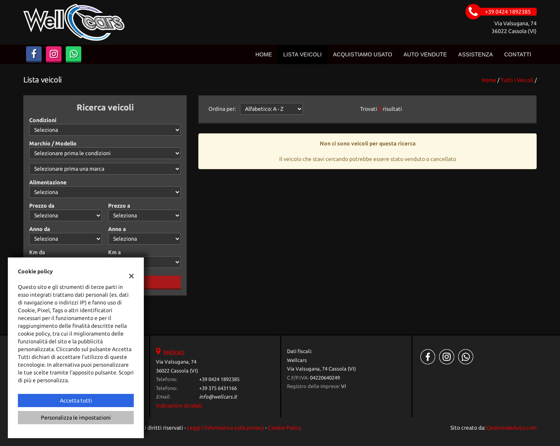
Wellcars (173, 352)
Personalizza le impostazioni (76, 418)
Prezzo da (41, 206)
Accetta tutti (76, 400)
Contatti (517, 54)
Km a (114, 252)
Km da (37, 252)
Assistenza (475, 54)
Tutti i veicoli (517, 80)
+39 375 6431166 (218, 388)
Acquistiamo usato (362, 54)
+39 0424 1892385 (219, 379)
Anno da (39, 229)
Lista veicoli (302, 54)
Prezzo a (119, 206)
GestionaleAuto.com (511, 428)
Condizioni (42, 120)
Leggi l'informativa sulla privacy (225, 428)
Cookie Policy (284, 428)
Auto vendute (425, 54)
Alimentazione (47, 182)
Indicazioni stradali (179, 405)
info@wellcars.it (218, 397)
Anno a (117, 229)
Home (264, 54)
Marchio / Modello (53, 143)
